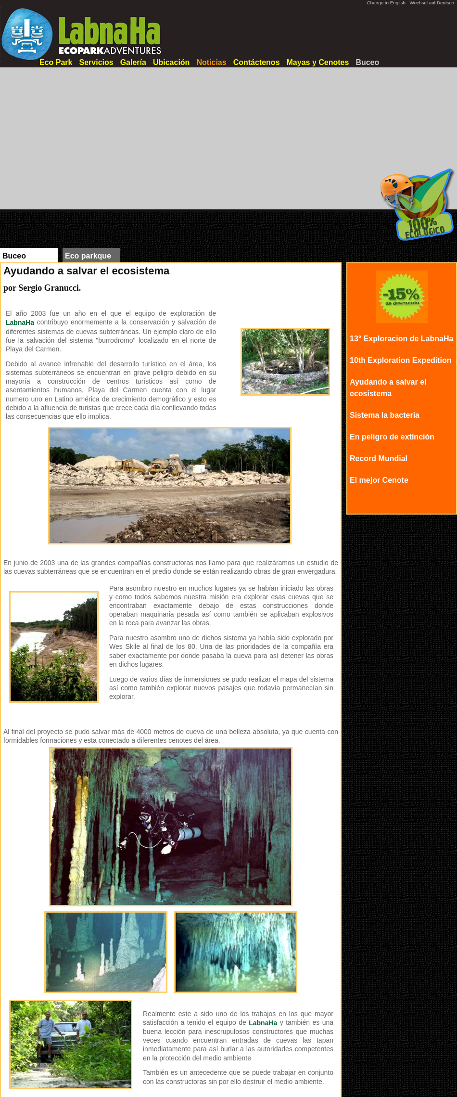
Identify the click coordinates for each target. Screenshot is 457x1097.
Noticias (211, 62)
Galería (133, 62)
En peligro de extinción (392, 437)
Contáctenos (256, 62)
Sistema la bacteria (384, 415)
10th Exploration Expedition (401, 360)
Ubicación (171, 62)
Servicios (96, 62)
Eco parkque (88, 256)
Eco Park (55, 62)
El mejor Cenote (379, 480)
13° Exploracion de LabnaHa (401, 339)
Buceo (367, 62)
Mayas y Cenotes (318, 62)
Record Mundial (378, 458)
